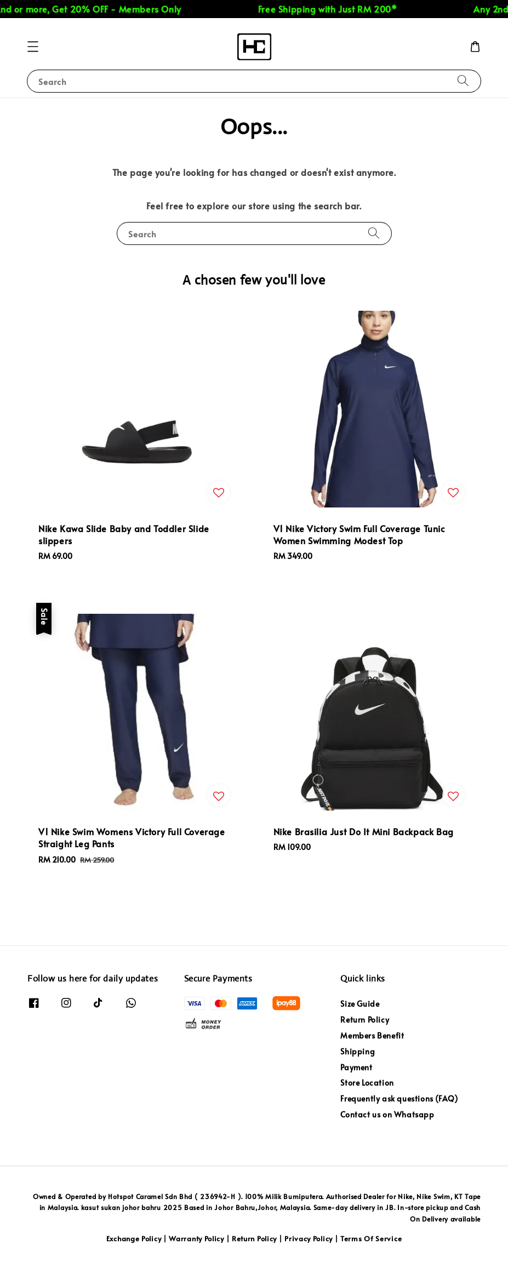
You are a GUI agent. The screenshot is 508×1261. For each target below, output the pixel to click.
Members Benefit (372, 1035)
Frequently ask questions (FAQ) (399, 1098)
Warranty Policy (196, 1238)
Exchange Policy (134, 1238)
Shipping (357, 1051)
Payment (356, 1067)
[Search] (463, 81)
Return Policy (364, 1019)
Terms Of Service (371, 1238)
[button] (33, 47)
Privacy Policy (308, 1238)
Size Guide (359, 1004)
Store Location (366, 1082)
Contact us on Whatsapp (387, 1114)
